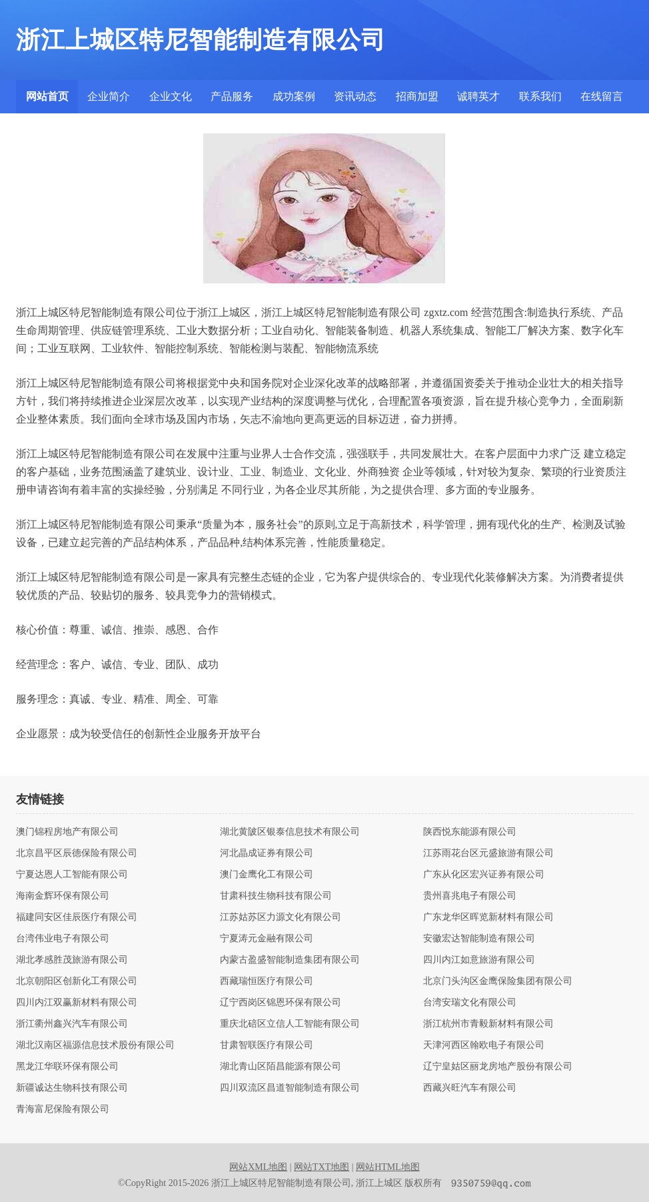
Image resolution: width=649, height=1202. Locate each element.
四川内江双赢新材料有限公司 (76, 1002)
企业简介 (108, 96)
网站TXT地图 (321, 1167)
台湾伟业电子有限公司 (62, 938)
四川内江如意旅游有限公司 (479, 960)
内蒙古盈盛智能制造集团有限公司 (290, 960)
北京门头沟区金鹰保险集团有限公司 (497, 981)
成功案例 (294, 96)
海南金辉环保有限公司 (62, 896)
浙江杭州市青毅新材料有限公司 (488, 1024)
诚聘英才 (478, 96)
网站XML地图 (258, 1167)
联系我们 (540, 96)
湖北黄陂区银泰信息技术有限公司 (290, 832)
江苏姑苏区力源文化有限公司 (280, 917)
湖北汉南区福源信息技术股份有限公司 (95, 1045)
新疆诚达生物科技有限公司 (72, 1088)
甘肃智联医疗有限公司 (266, 1045)
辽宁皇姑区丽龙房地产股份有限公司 (497, 1066)
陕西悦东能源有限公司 (469, 832)
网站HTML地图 (388, 1167)
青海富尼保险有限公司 (62, 1109)
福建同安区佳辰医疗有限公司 (76, 917)
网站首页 (47, 96)
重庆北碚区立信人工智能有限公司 (290, 1024)
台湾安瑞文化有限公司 (469, 1002)
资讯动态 (355, 96)
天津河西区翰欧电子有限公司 (483, 1045)
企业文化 (170, 96)
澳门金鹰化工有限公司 (266, 874)
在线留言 (601, 96)
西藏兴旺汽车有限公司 (469, 1088)
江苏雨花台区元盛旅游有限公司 (488, 853)
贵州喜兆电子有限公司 (469, 896)
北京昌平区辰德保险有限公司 (76, 853)
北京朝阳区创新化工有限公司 (76, 981)
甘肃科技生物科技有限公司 (276, 896)
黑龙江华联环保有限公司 (67, 1066)
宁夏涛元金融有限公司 (266, 938)
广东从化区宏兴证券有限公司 (483, 874)
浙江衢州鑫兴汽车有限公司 (72, 1024)
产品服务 (232, 96)
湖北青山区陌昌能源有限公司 (280, 1066)
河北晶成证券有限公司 (266, 853)
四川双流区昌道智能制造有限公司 (290, 1088)
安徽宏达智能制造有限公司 (479, 938)
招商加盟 (417, 96)
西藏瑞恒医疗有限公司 (266, 981)
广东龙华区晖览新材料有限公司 (488, 917)
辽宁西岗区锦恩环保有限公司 (280, 1002)
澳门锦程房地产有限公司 (67, 832)
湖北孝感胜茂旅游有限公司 (72, 960)
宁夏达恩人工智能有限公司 (72, 874)
